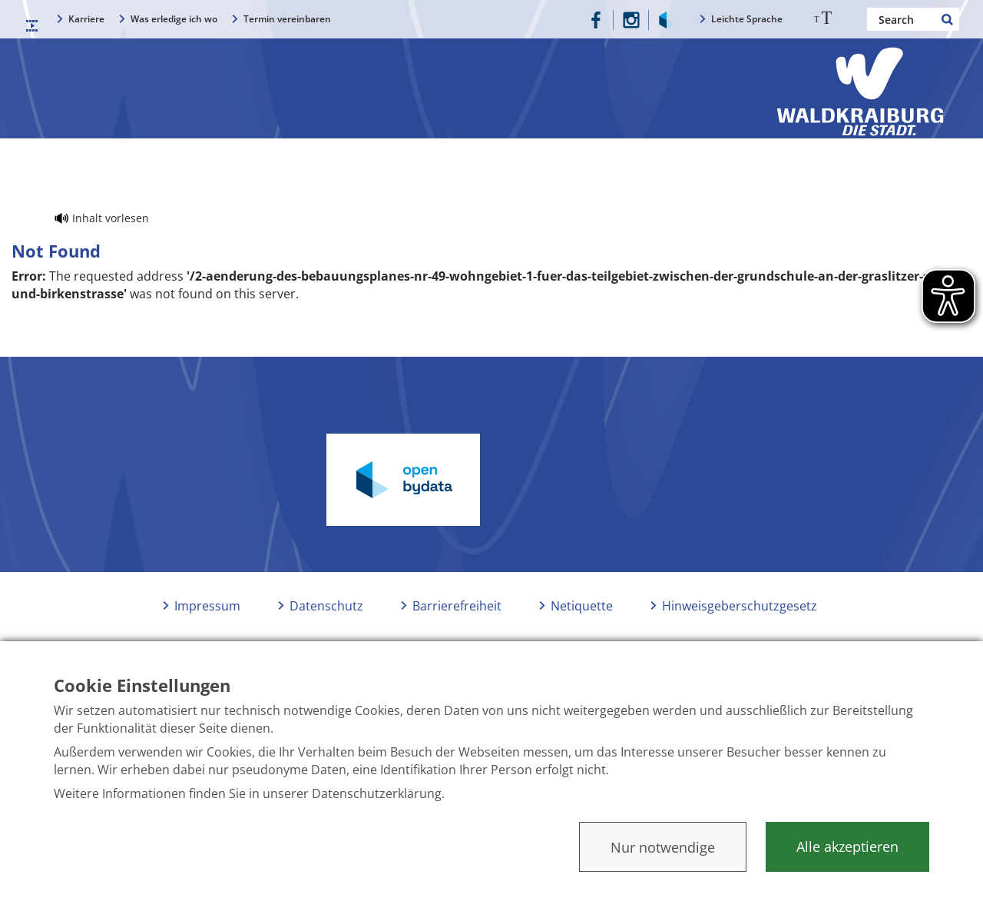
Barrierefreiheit (456, 605)
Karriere (86, 18)
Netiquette (582, 605)
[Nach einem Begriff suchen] (913, 19)
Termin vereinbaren (287, 18)
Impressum (207, 605)
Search (947, 19)
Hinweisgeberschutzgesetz (739, 605)
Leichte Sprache (747, 18)
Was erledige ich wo (174, 18)
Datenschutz (326, 605)
